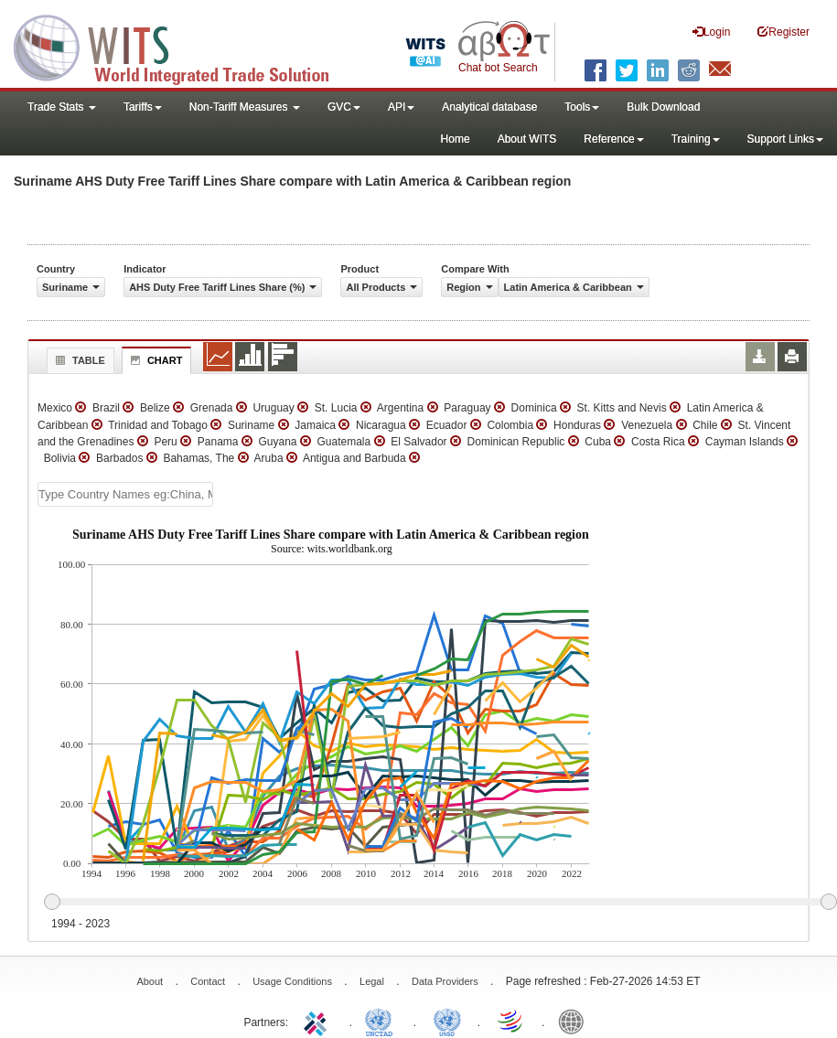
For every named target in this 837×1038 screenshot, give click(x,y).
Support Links (785, 139)
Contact (207, 981)
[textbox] (125, 494)
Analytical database (489, 107)
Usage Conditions (292, 981)
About (149, 981)
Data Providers (445, 981)
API (401, 107)
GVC (343, 107)
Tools (581, 107)
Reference (613, 139)
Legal (371, 981)
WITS (183, 45)
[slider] (440, 902)
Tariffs (142, 107)
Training (695, 139)
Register (783, 31)
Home (455, 139)
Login (711, 31)
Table (78, 360)
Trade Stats (61, 107)
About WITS (527, 139)
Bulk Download (663, 107)
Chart (154, 360)
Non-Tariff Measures (244, 107)
